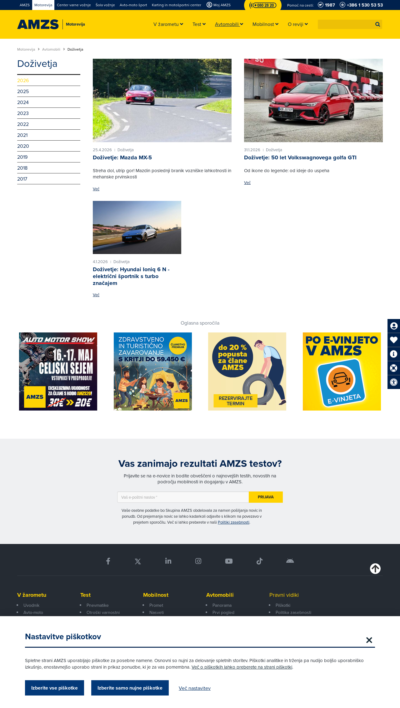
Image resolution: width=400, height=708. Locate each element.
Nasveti (156, 612)
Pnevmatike (98, 605)
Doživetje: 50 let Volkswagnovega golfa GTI (300, 157)
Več (96, 188)
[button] (377, 24)
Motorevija (28, 49)
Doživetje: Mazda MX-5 (122, 157)
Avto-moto (33, 612)
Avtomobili (53, 49)
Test (85, 595)
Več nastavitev (195, 688)
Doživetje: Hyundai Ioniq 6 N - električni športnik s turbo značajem (131, 276)
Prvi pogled (223, 612)
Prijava (266, 497)
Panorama (222, 605)
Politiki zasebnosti (233, 522)
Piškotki (283, 605)
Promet (156, 605)
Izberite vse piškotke (54, 687)
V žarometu (31, 595)
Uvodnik (31, 605)
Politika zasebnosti (293, 612)
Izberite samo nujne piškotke (130, 687)
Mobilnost (155, 595)
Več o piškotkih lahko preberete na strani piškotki (242, 667)
